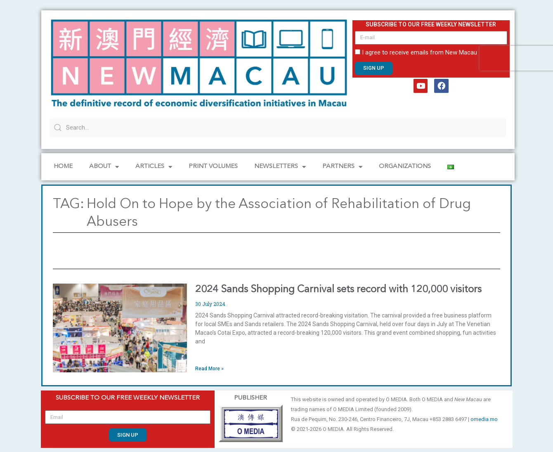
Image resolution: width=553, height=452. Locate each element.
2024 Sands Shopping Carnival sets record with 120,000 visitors (338, 290)
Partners (342, 167)
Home (63, 166)
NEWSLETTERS (280, 167)
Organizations (405, 166)
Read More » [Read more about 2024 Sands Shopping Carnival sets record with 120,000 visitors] (209, 369)
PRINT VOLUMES (213, 166)
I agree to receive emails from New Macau (419, 52)
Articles (153, 167)
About (104, 167)
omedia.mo (484, 419)
